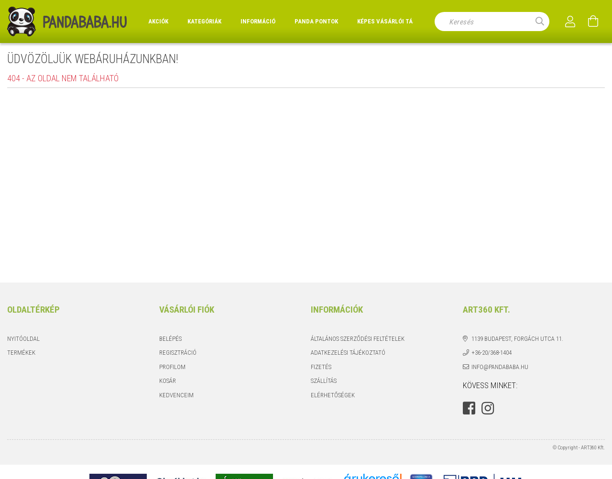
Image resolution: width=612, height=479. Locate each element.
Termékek (21, 352)
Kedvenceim (176, 395)
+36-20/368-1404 (491, 352)
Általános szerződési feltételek (357, 338)
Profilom (172, 366)
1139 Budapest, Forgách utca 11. (517, 338)
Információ (257, 21)
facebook (469, 408)
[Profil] (570, 21)
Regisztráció (178, 352)
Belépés (170, 338)
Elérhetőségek (333, 395)
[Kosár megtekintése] (593, 21)
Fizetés (321, 366)
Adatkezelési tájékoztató (348, 352)
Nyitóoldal (23, 338)
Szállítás (324, 380)
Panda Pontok (316, 21)
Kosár (167, 380)
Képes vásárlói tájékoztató (401, 21)
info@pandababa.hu (499, 366)
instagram (487, 408)
